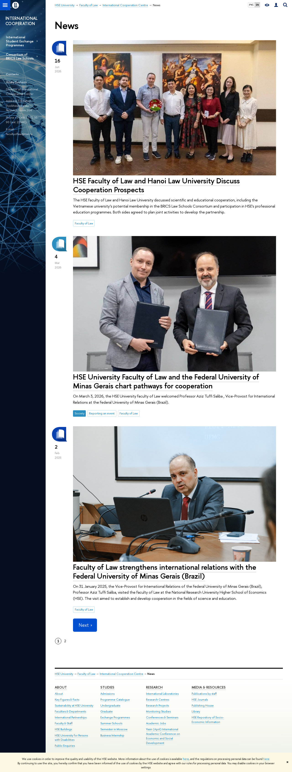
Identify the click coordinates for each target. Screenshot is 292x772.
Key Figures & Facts (67, 700)
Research (154, 687)
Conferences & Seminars (162, 717)
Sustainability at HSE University (74, 705)
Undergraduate (110, 705)
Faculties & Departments (70, 711)
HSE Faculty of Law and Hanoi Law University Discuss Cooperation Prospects (156, 185)
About (61, 687)
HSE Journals (200, 700)
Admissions (107, 694)
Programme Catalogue (115, 700)
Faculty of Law (84, 223)
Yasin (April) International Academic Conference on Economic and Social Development (163, 736)
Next (85, 625)
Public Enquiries (65, 746)
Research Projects (157, 705)
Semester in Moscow (114, 729)
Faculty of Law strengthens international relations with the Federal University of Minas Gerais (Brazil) (164, 571)
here (186, 759)
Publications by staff (204, 694)
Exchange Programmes (115, 717)
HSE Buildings (63, 729)
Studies (107, 687)
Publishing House (203, 705)
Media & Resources (209, 687)
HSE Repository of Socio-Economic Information (208, 719)
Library (196, 711)
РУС (251, 4)
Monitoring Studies (158, 711)
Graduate (106, 711)
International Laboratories (162, 694)
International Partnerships (70, 717)
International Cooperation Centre (121, 674)
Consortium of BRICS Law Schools (20, 56)
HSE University (64, 674)
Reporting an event (102, 413)
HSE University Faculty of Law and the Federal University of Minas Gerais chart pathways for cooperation (166, 381)
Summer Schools (111, 723)
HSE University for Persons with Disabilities (71, 737)
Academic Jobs (156, 723)
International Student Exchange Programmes (20, 41)
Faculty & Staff (64, 723)
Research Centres (157, 700)
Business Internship (112, 735)
